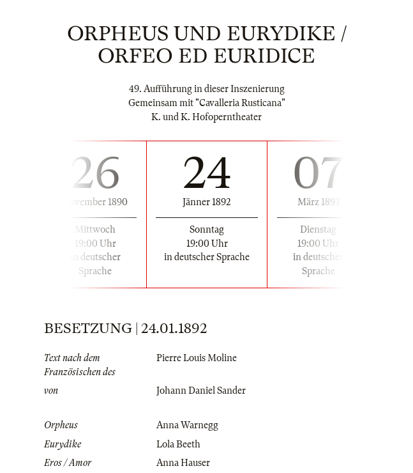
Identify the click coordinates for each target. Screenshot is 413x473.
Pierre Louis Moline (196, 358)
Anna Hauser (183, 463)
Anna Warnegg (187, 425)
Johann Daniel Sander (201, 390)
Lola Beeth (178, 444)
